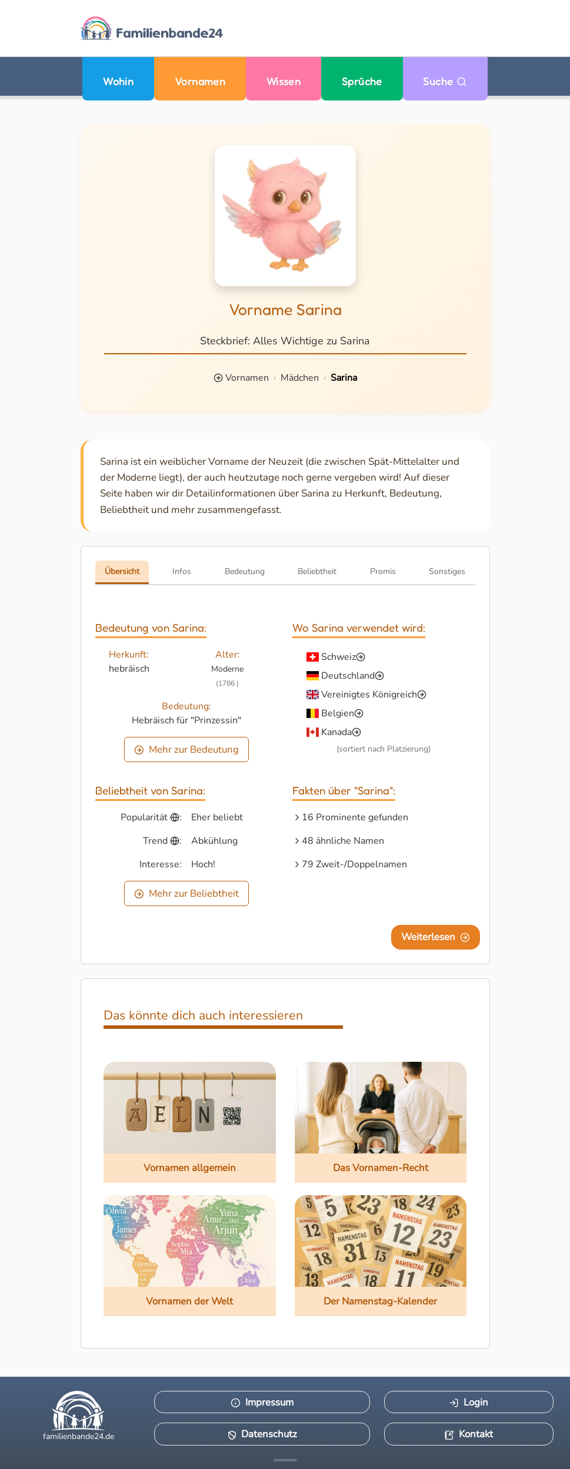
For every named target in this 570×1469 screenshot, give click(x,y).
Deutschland (348, 675)
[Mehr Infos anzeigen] (285, 1460)
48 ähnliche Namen (343, 840)
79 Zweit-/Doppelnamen (354, 864)
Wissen (283, 81)
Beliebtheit (317, 571)
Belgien (337, 713)
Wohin (118, 81)
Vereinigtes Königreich (369, 694)
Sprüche (362, 81)
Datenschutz (262, 1434)
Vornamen (200, 81)
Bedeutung (245, 571)
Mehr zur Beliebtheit (186, 893)
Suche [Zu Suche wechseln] (445, 81)
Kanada (336, 732)
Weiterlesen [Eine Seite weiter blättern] (435, 937)
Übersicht (122, 571)
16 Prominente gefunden (355, 817)
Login (468, 1402)
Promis (383, 571)
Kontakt (468, 1434)
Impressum (262, 1402)
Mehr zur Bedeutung (186, 749)
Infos (181, 571)
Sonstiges (447, 571)
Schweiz (338, 656)
